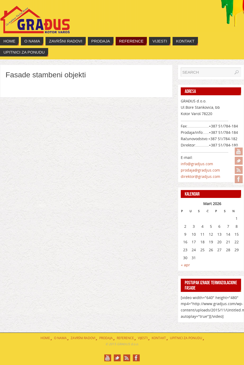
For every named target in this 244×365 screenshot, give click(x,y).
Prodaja (106, 338)
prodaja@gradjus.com (200, 170)
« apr (185, 264)
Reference (125, 338)
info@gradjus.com (197, 163)
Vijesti (143, 338)
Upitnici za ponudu (186, 338)
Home (45, 338)
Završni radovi (83, 338)
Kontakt (159, 338)
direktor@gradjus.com (200, 176)
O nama (60, 338)
